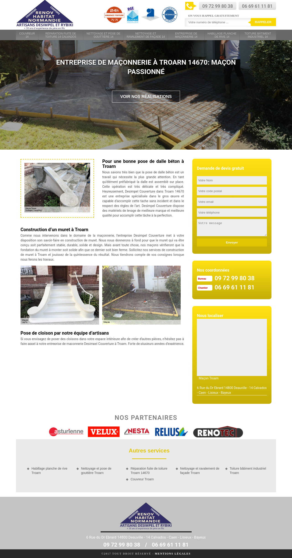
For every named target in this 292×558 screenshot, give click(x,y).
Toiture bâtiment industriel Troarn (248, 470)
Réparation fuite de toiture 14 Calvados (60, 35)
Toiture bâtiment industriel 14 (258, 35)
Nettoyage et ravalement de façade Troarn (199, 470)
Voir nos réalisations (146, 96)
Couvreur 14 (27, 35)
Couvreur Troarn (142, 479)
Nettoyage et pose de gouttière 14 (103, 35)
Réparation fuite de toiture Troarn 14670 (148, 470)
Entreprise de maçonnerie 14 (186, 35)
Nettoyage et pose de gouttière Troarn (96, 470)
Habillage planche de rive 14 (222, 35)
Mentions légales (173, 553)
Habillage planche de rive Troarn (49, 470)
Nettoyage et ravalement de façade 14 (146, 35)
